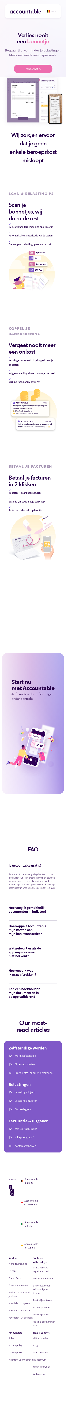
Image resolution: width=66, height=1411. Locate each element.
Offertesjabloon (41, 1314)
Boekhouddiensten (18, 1285)
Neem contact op (41, 1366)
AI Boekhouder (40, 1338)
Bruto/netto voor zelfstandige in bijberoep (41, 1289)
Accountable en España (29, 1245)
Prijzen (12, 1270)
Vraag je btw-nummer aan (44, 1323)
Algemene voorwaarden (21, 1359)
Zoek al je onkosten (43, 1300)
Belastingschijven (25, 1092)
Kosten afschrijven (25, 1146)
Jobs (11, 1338)
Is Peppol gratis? (24, 1137)
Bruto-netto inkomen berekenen (34, 1073)
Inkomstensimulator (43, 1278)
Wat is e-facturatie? (26, 1129)
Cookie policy (15, 1352)
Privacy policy (15, 1345)
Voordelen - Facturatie (20, 1310)
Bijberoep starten (25, 1064)
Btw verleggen (23, 1109)
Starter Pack (15, 1278)
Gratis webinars (41, 1352)
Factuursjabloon (41, 1307)
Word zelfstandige (25, 1056)
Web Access (39, 1374)
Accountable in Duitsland (29, 1202)
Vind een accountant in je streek (20, 1294)
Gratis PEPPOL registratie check (41, 1269)
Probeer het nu (33, 69)
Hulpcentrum (39, 1359)
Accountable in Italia (29, 1224)
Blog (35, 1345)
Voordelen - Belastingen (21, 1317)
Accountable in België (29, 1181)
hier (52, 887)
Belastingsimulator (26, 1101)
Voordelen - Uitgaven (19, 1303)
